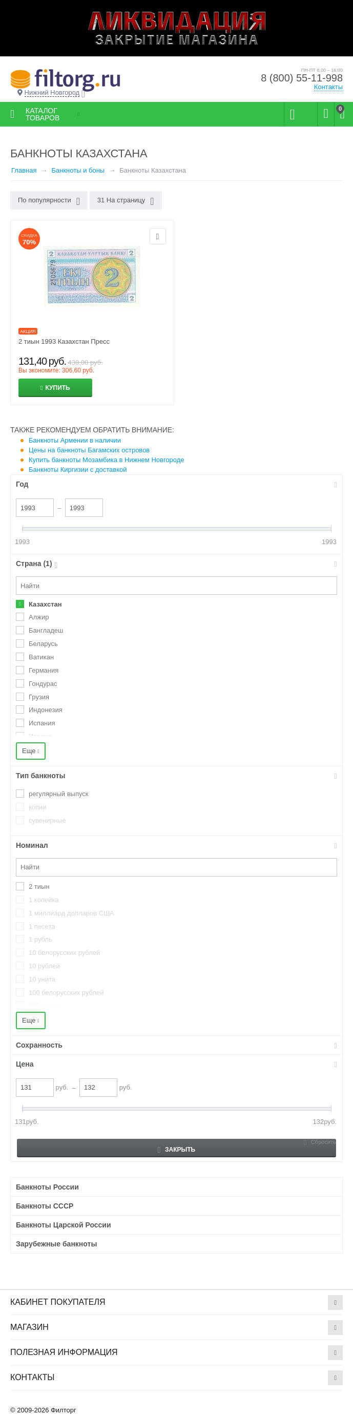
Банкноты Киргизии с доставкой (78, 469)
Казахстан (45, 604)
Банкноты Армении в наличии (75, 440)
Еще (30, 751)
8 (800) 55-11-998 (302, 78)
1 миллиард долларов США (71, 913)
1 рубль (40, 939)
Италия (40, 736)
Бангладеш (46, 630)
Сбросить (323, 1142)
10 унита (42, 979)
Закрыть (176, 1149)
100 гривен (46, 1006)
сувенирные (47, 820)
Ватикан (41, 657)
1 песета (42, 926)
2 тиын (39, 886)
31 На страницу (125, 201)
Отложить (158, 236)
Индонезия (46, 710)
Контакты (328, 87)
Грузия (39, 697)
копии (38, 807)
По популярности (49, 201)
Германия (43, 670)
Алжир (39, 617)
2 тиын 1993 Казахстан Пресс (64, 341)
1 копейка (44, 900)
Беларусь (43, 644)
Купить (57, 387)
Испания (42, 723)
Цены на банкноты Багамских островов (89, 450)
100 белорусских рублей (66, 992)
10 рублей (44, 966)
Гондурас (43, 683)
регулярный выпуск (59, 794)
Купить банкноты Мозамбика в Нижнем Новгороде (106, 460)
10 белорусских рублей (64, 952)
